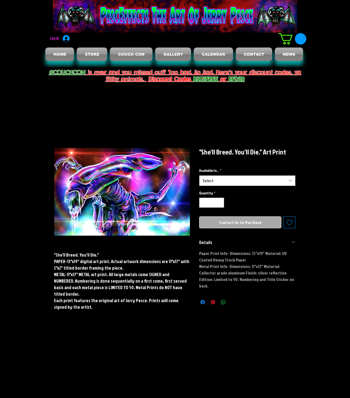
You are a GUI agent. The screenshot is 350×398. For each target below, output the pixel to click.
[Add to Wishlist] (289, 222)
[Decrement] (203, 202)
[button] (292, 39)
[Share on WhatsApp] (223, 302)
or (223, 78)
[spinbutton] (212, 202)
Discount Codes (170, 78)
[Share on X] (233, 302)
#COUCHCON (67, 72)
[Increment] (220, 202)
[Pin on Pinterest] (213, 302)
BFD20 (236, 78)
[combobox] (247, 180)
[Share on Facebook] (202, 302)
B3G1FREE (205, 78)
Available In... (210, 170)
